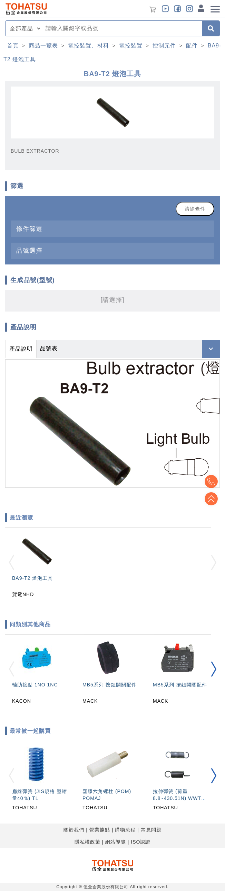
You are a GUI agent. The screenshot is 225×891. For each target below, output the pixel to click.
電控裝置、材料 (88, 45)
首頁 (13, 45)
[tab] (112, 228)
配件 (192, 45)
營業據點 (99, 829)
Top (211, 499)
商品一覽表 (43, 45)
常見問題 (151, 829)
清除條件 (195, 209)
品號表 (49, 348)
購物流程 (125, 829)
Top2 (211, 481)
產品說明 (21, 349)
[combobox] (121, 28)
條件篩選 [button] (29, 228)
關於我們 (73, 829)
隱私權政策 (87, 842)
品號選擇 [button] (29, 250)
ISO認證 (140, 842)
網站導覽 (115, 842)
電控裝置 (131, 45)
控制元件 (164, 45)
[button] (213, 668)
